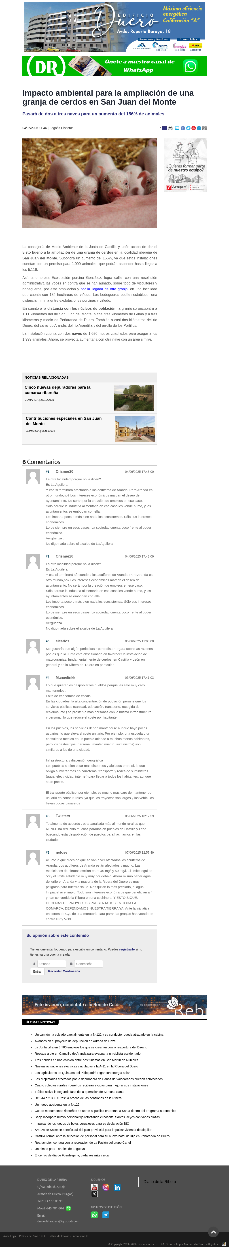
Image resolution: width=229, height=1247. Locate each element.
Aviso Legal (10, 1236)
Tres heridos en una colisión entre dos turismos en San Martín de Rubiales (86, 1060)
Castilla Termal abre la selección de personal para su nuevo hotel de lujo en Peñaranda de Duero (102, 1136)
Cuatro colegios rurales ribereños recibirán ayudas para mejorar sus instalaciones (91, 1085)
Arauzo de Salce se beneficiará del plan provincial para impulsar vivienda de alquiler (93, 1130)
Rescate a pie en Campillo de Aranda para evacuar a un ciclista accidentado (87, 1053)
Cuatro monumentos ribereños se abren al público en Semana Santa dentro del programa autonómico (105, 1111)
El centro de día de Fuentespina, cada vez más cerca (72, 1155)
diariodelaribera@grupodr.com (58, 1221)
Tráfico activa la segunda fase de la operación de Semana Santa (79, 1092)
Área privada (80, 1236)
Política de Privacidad (32, 1236)
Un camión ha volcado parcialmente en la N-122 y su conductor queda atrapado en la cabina (99, 1034)
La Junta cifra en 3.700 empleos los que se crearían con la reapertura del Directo (91, 1047)
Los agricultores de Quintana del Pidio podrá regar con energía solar (82, 1073)
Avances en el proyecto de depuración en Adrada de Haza (75, 1041)
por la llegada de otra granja (104, 289)
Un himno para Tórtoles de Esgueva (60, 1149)
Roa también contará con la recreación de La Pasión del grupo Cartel (83, 1142)
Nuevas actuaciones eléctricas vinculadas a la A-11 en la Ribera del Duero (86, 1066)
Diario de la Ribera (160, 1181)
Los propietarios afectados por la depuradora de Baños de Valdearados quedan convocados (99, 1079)
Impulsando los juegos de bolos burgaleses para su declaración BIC (82, 1123)
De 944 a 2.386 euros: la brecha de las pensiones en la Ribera (78, 1098)
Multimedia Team (194, 1244)
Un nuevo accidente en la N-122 (57, 1104)
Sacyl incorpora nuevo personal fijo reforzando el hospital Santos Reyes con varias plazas (97, 1117)
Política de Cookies (59, 1236)
